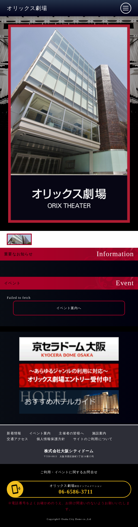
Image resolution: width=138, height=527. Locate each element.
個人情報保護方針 (51, 439)
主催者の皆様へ (71, 433)
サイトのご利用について (93, 439)
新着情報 (14, 433)
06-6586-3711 (76, 492)
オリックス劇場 (27, 8)
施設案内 (99, 433)
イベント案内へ (68, 308)
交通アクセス (17, 439)
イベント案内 (40, 433)
